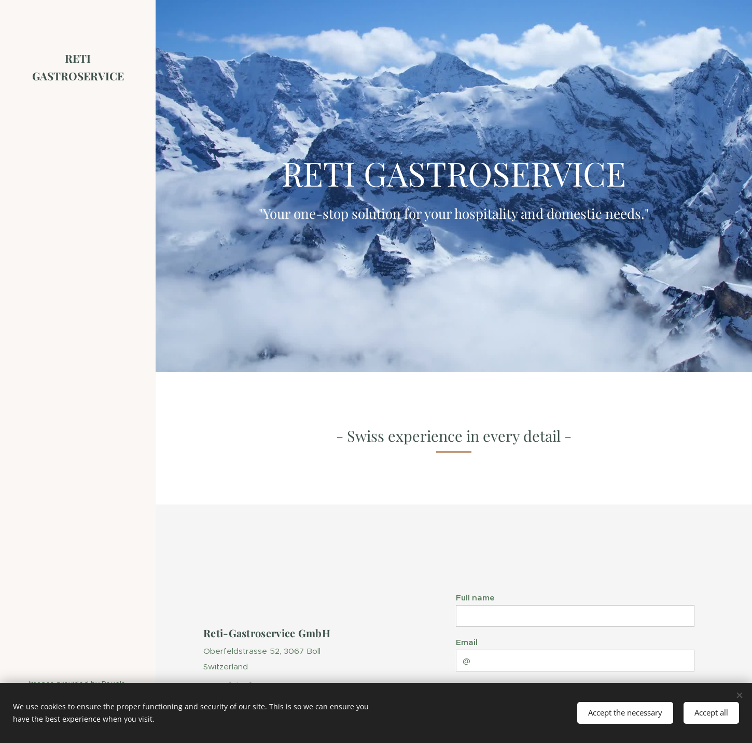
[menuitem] (77, 337)
